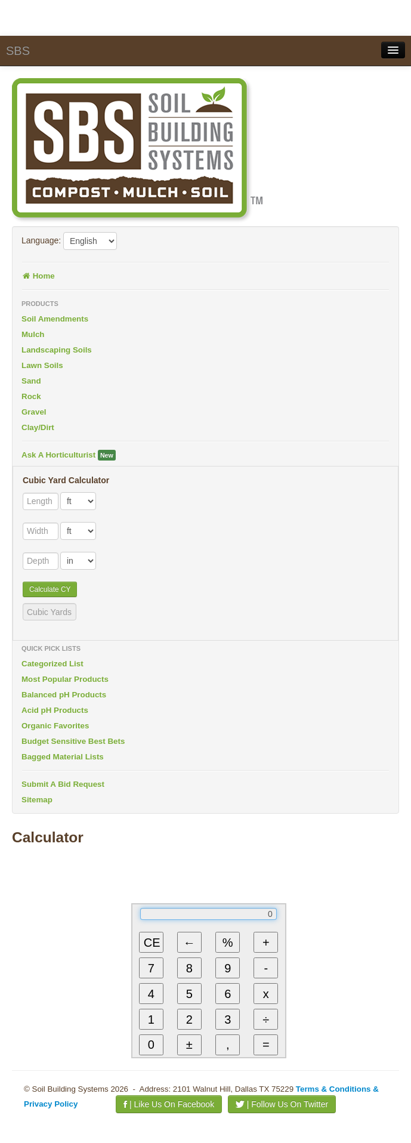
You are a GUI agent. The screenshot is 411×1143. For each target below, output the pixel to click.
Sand (31, 380)
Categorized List (52, 663)
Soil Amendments (54, 318)
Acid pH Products (54, 710)
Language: (41, 240)
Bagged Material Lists (62, 756)
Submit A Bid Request (62, 784)
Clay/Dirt (37, 427)
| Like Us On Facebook (168, 1104)
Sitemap (36, 799)
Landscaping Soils (56, 349)
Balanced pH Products (63, 694)
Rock (31, 396)
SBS (18, 50)
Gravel (34, 411)
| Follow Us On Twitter (282, 1104)
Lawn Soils (42, 365)
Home (38, 275)
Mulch (33, 334)
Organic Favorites (55, 725)
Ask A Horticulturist (68, 455)
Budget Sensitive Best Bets (73, 741)
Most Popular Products (65, 679)
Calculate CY (49, 589)
